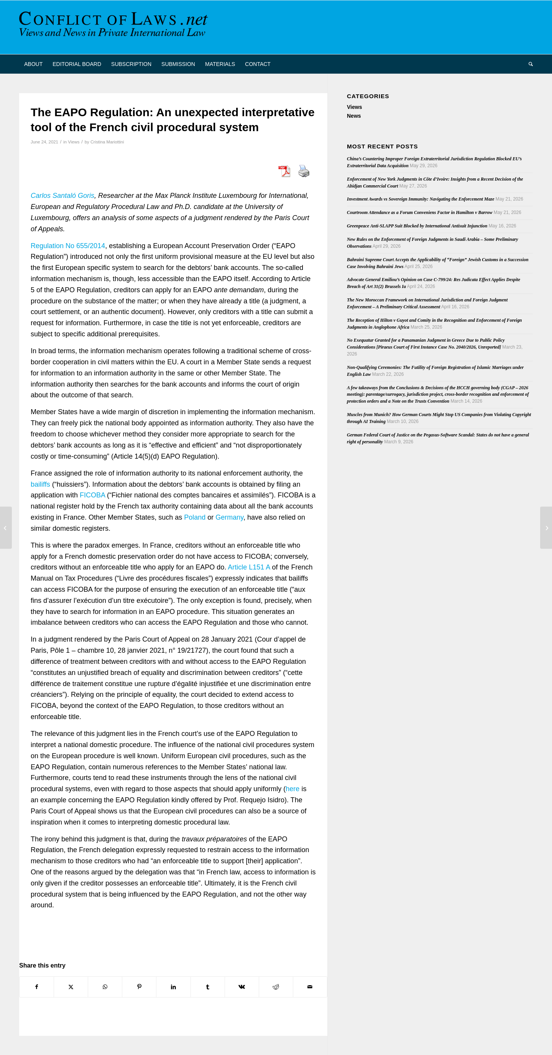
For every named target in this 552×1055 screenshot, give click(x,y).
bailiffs (40, 484)
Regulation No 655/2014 (68, 246)
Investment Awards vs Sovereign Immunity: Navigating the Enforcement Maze (420, 199)
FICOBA (92, 495)
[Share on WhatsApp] (105, 987)
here (292, 789)
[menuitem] (33, 64)
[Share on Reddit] (276, 987)
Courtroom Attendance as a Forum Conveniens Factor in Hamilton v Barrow (419, 212)
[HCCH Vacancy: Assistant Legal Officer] (6, 528)
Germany (229, 517)
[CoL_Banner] (115, 27)
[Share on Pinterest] (139, 987)
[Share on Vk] (242, 987)
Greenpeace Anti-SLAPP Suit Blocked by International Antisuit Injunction (417, 226)
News (354, 116)
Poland (194, 517)
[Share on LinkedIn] (173, 987)
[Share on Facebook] (37, 987)
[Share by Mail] (310, 987)
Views (73, 142)
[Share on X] (71, 987)
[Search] (528, 64)
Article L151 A (249, 567)
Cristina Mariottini (107, 142)
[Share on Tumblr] (208, 987)
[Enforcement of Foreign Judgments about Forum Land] (546, 528)
